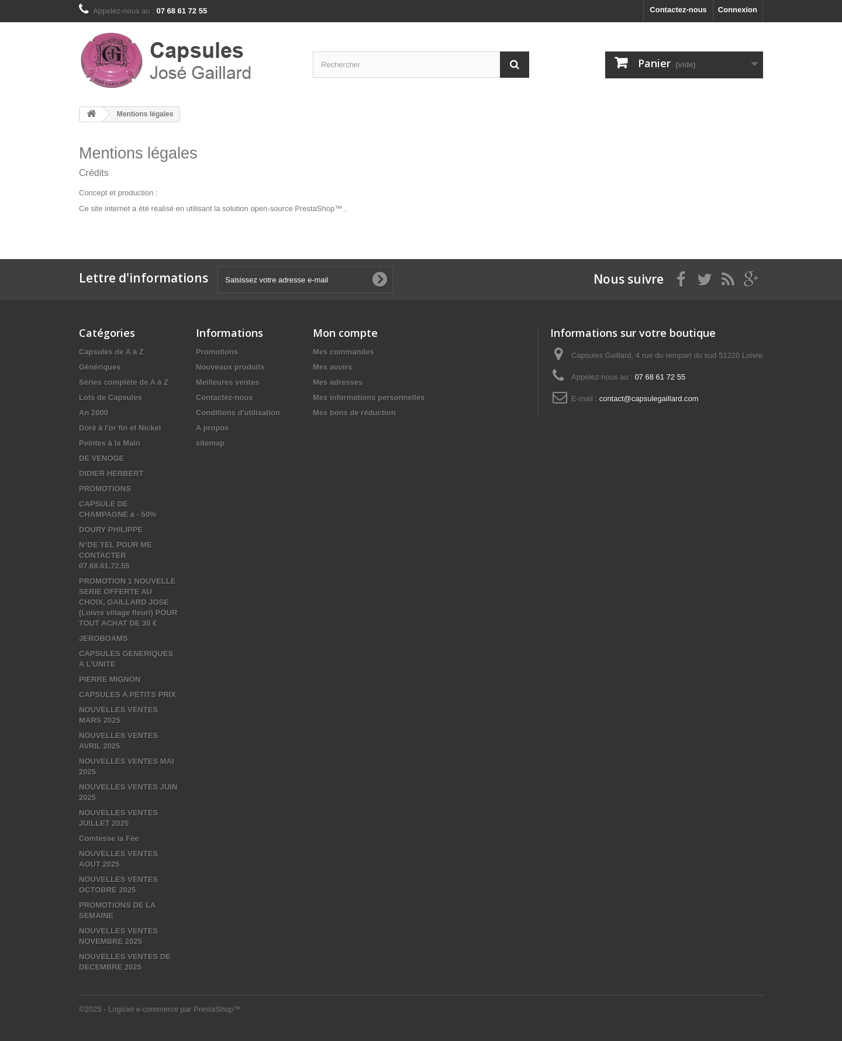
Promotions (217, 351)
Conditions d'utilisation (238, 412)
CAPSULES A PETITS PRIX (127, 694)
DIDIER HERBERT (111, 473)
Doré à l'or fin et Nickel (120, 427)
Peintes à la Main (109, 443)
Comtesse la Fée (109, 838)
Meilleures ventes (227, 382)
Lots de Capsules (110, 397)
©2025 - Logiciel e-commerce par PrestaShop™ (160, 1009)
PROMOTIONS (105, 488)
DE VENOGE (101, 458)
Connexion (737, 9)
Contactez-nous (678, 9)
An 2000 (93, 412)
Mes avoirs (332, 367)
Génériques (100, 367)
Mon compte (345, 333)
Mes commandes (343, 351)
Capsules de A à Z (111, 351)
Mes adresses (338, 382)
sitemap (210, 443)
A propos (212, 427)
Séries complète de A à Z (123, 382)
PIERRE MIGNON (109, 679)
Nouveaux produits (230, 367)
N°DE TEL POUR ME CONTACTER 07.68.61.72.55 (115, 555)
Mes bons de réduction (354, 412)
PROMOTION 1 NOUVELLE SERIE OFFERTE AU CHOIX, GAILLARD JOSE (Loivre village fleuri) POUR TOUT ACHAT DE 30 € (128, 602)
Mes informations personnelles (369, 397)
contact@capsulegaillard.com (649, 398)
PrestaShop (314, 208)
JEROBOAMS (103, 638)
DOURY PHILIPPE (111, 529)
